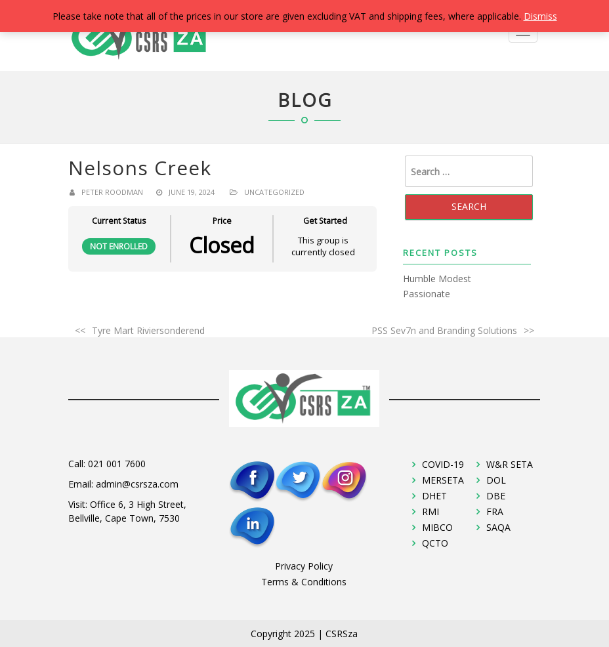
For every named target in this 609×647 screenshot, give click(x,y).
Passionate (426, 293)
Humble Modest (437, 278)
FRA (494, 511)
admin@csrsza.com (137, 484)
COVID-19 (443, 464)
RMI (430, 511)
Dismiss (540, 16)
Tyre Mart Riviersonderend (148, 330)
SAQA (498, 527)
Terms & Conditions (303, 581)
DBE (495, 496)
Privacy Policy (304, 566)
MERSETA (443, 480)
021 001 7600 (117, 463)
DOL (496, 480)
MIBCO (437, 527)
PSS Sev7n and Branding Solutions (444, 330)
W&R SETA (509, 464)
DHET (434, 496)
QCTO (435, 543)
